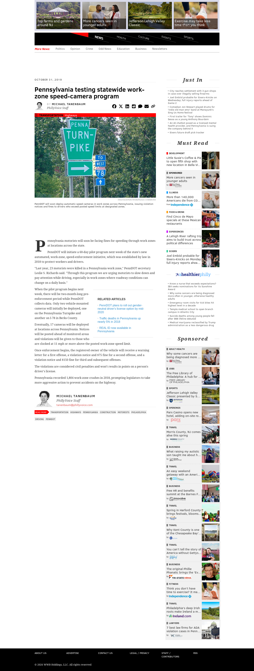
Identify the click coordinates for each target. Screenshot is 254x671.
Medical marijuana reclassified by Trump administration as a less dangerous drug (192, 324)
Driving (39, 419)
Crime (89, 48)
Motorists (123, 412)
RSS (195, 653)
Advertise (72, 653)
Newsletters (159, 48)
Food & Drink (176, 212)
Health (121, 37)
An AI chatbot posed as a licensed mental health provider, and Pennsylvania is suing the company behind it (192, 125)
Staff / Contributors (170, 654)
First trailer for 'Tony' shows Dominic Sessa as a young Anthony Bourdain (190, 118)
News (99, 37)
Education (123, 48)
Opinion (75, 48)
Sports (188, 38)
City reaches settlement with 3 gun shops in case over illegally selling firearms (192, 92)
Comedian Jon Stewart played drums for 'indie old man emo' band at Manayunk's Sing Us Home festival (191, 109)
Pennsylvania (90, 412)
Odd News (105, 48)
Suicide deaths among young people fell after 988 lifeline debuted (191, 317)
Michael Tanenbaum (69, 104)
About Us (40, 653)
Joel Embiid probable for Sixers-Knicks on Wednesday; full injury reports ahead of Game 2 (192, 100)
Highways (71, 115)
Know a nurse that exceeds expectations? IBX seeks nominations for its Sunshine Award (192, 286)
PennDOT (50, 419)
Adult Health (177, 349)
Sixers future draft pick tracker (187, 132)
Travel (173, 427)
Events (166, 37)
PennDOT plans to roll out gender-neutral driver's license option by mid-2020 (121, 309)
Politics (60, 48)
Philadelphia (138, 412)
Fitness (173, 583)
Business (141, 48)
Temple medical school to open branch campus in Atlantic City (190, 310)
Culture (143, 37)
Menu (40, 39)
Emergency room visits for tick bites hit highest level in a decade (191, 304)
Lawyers (174, 623)
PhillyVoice (58, 38)
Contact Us (105, 653)
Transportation (51, 115)
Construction (108, 412)
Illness (173, 192)
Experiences (176, 231)
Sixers (173, 251)
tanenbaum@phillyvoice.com (74, 405)
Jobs (171, 368)
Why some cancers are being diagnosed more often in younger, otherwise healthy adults (191, 295)
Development (177, 153)
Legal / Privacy (139, 653)
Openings (174, 407)
